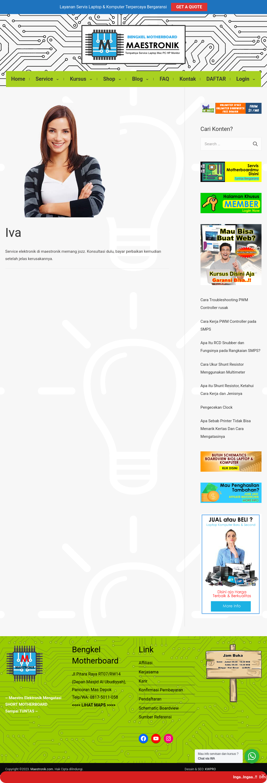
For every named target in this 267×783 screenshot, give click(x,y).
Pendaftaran (150, 695)
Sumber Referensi (155, 713)
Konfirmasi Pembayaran (161, 686)
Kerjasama (149, 668)
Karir (143, 677)
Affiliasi (146, 658)
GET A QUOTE (189, 6)
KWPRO (210, 765)
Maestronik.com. (42, 765)
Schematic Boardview (159, 704)
